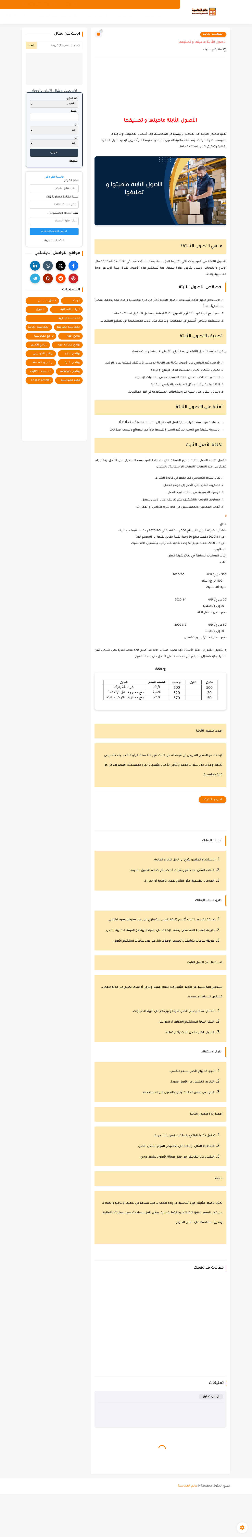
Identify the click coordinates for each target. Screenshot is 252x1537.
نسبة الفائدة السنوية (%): (62, 197)
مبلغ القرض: (71, 180)
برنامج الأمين (39, 344)
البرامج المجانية (98, 15)
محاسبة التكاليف (40, 371)
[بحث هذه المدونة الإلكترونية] (60, 45)
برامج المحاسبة (126, 15)
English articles (16, 15)
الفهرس (105, 4)
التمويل (40, 309)
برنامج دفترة (72, 362)
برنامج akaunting (43, 362)
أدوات (32, 15)
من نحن (171, 4)
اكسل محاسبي (70, 15)
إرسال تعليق (211, 1396)
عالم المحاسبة (187, 1485)
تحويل (54, 152)
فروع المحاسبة (153, 15)
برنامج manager (70, 371)
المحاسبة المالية (213, 34)
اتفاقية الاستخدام (125, 4)
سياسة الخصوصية (151, 4)
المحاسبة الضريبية (68, 327)
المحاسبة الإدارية (69, 318)
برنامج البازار (72, 353)
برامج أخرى (73, 336)
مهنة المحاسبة (48, 15)
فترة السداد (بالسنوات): (63, 213)
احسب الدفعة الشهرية (54, 231)
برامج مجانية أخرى (68, 344)
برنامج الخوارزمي (43, 353)
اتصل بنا (90, 4)
